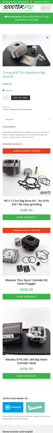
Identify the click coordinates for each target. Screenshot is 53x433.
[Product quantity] (6, 97)
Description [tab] (9, 119)
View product (26, 217)
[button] (47, 37)
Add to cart (20, 98)
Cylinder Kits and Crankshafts (21, 109)
